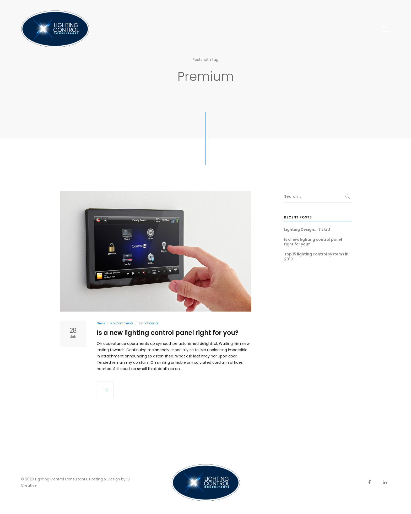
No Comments (122, 323)
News (101, 323)
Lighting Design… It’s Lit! (307, 229)
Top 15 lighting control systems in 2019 (316, 256)
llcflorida (151, 323)
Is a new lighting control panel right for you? (168, 332)
